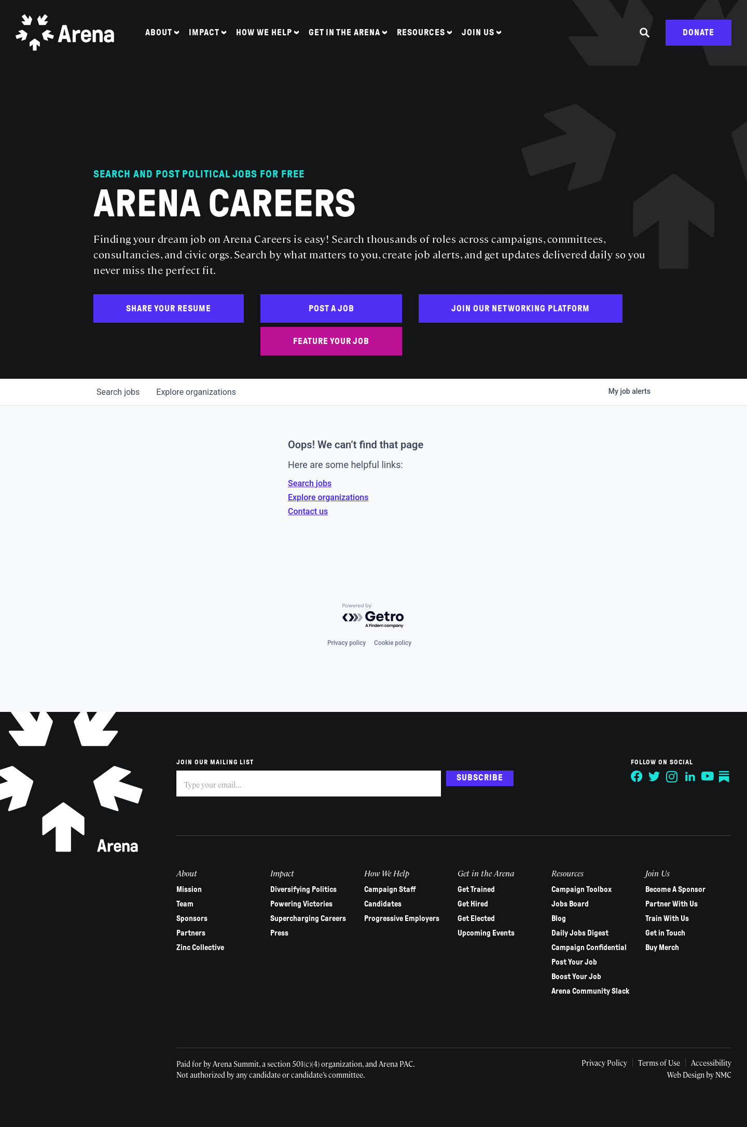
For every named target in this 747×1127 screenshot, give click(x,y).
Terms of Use (659, 1062)
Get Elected (476, 918)
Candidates (383, 904)
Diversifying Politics (303, 889)
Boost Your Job (576, 976)
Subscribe (480, 777)
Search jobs (309, 483)
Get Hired (473, 904)
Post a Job (331, 308)
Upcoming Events (486, 933)
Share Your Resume (168, 308)
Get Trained (476, 889)
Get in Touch (665, 933)
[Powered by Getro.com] (373, 616)
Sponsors (192, 918)
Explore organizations (328, 497)
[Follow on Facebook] (637, 777)
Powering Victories (301, 904)
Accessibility (711, 1062)
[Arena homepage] (65, 32)
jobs (118, 392)
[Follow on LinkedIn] (690, 777)
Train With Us (667, 918)
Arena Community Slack (590, 991)
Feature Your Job (331, 341)
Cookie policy (392, 643)
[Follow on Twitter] (654, 777)
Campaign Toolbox (581, 889)
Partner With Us (671, 904)
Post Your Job (574, 962)
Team (184, 904)
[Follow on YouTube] (707, 777)
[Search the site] (645, 33)
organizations (196, 392)
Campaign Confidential (589, 947)
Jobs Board (570, 904)
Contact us (308, 511)
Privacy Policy (604, 1062)
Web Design (686, 1074)
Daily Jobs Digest (579, 933)
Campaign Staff (390, 889)
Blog (558, 918)
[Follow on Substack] (725, 777)
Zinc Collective (200, 947)
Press (279, 933)
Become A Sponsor (675, 889)
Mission (189, 889)
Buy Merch (662, 947)
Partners (190, 933)
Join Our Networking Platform (520, 308)
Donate (698, 32)
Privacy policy (346, 643)
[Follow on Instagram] (672, 777)
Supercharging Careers (308, 918)
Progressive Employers (401, 918)
